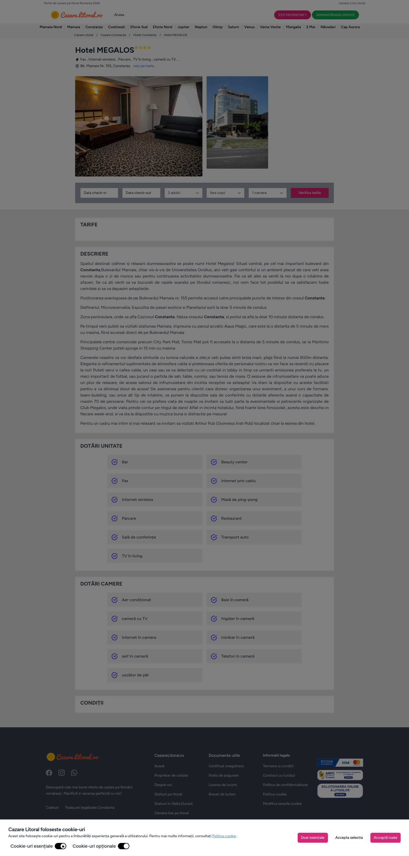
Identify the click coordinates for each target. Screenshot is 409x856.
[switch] (60, 846)
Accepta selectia (349, 837)
